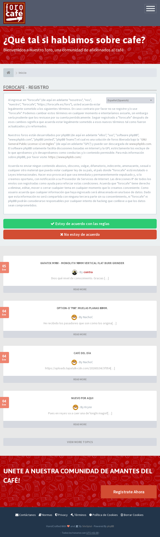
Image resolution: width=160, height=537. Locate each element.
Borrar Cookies (132, 515)
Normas (45, 515)
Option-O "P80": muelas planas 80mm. (82, 308)
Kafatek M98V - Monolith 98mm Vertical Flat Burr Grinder (82, 263)
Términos (78, 515)
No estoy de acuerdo (80, 234)
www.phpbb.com (140, 144)
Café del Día (82, 353)
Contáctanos (25, 515)
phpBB (110, 526)
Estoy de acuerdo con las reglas (80, 223)
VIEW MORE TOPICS (80, 442)
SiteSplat (87, 526)
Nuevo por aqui (82, 398)
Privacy (61, 515)
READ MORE (80, 289)
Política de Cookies (103, 515)
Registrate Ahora (128, 491)
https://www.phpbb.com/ (64, 157)
